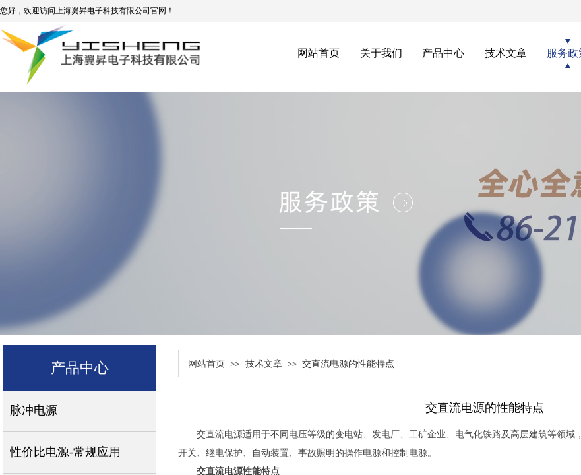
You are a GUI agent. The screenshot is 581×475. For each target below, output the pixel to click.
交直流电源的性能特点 (348, 364)
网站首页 (206, 364)
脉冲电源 (33, 410)
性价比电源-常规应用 (65, 452)
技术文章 (263, 364)
